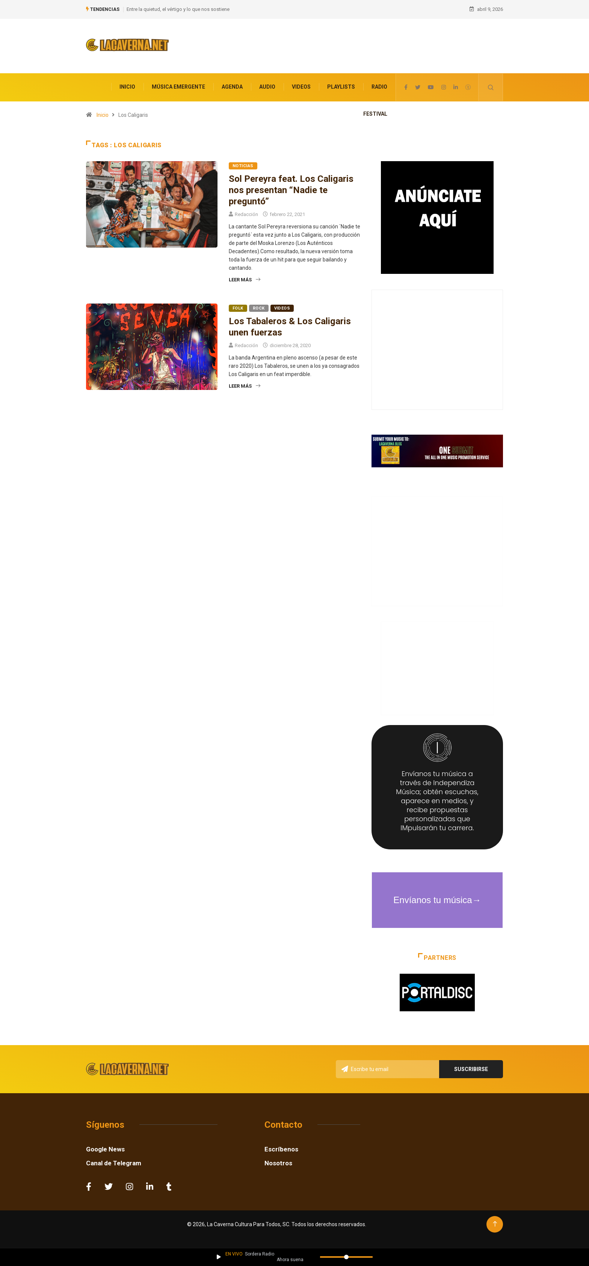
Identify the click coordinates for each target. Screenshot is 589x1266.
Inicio (127, 83)
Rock (259, 304)
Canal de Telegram (113, 1159)
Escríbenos (281, 1145)
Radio (379, 83)
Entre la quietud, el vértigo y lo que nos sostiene (178, 7)
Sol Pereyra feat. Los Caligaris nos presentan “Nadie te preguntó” (291, 186)
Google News (105, 1145)
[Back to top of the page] (495, 1220)
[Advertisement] (348, 47)
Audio (267, 83)
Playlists (341, 83)
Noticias (243, 162)
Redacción (246, 210)
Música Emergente (178, 83)
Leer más (244, 276)
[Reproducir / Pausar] (219, 1257)
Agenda (232, 83)
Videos (301, 83)
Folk (238, 304)
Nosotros (278, 1159)
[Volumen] (346, 1257)
